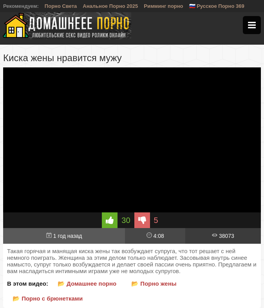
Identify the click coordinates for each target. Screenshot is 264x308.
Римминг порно (163, 6)
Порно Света (61, 6)
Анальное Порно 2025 (110, 6)
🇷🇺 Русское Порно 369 (216, 6)
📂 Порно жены (153, 283)
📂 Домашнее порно (87, 283)
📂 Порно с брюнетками (48, 298)
